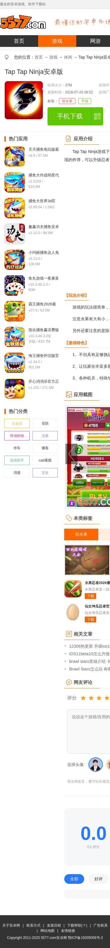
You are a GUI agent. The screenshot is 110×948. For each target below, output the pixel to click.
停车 (17, 448)
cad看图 (45, 460)
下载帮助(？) (77, 925)
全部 (74, 878)
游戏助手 (17, 460)
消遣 (17, 473)
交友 (45, 473)
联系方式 (33, 925)
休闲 (68, 57)
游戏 (57, 41)
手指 (84, 101)
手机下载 (70, 116)
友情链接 (68, 931)
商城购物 (17, 436)
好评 (98, 878)
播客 (45, 448)
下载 (90, 596)
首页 (19, 41)
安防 (45, 423)
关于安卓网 (11, 925)
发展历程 (54, 925)
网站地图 (47, 931)
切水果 (67, 101)
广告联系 (101, 925)
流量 (45, 436)
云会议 (17, 423)
